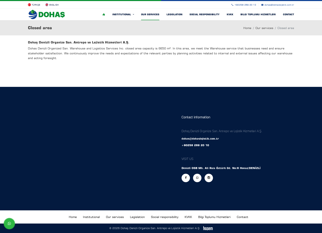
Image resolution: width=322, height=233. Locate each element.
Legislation (174, 14)
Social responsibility (205, 14)
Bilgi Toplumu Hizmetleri (258, 14)
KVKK (230, 14)
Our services (150, 14)
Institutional (122, 14)
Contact (288, 14)
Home (247, 28)
